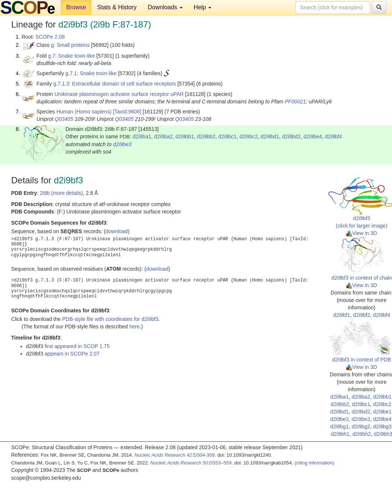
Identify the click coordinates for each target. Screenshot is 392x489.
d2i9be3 (122, 144)
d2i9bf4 (333, 136)
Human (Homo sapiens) (84, 112)
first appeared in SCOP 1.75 (77, 346)
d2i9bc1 (227, 136)
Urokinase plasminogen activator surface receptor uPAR (119, 94)
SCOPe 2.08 (50, 37)
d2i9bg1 (339, 427)
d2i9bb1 (185, 136)
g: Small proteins (70, 45)
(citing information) (314, 463)
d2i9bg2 (360, 427)
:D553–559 (191, 463)
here (134, 326)
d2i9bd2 (291, 136)
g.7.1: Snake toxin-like (91, 73)
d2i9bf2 (361, 315)
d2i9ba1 (142, 136)
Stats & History (116, 7)
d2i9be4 (312, 136)
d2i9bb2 (206, 136)
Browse (76, 7)
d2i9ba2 (163, 136)
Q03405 (64, 119)
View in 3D (361, 233)
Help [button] (202, 7)
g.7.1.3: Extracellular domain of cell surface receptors (114, 84)
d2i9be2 (339, 419)
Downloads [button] (165, 7)
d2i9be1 (382, 412)
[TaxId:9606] (127, 112)
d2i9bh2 (361, 434)
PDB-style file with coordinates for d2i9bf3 (110, 319)
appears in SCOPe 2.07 (72, 354)
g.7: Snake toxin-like (71, 56)
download (117, 231)
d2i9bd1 (270, 136)
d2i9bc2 (249, 136)
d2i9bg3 (382, 427)
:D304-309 (175, 455)
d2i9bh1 (340, 434)
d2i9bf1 (341, 315)
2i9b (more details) (61, 193)
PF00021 (295, 101)
